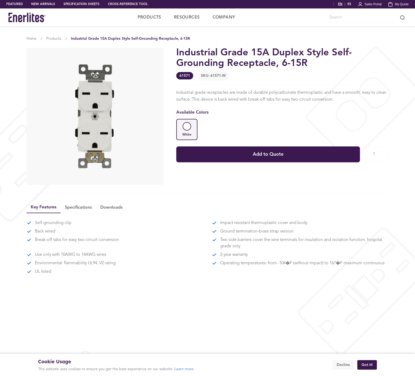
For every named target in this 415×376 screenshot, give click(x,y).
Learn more (183, 369)
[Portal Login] (370, 4)
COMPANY (224, 17)
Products (53, 39)
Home (31, 39)
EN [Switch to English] (340, 4)
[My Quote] (398, 4)
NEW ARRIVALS (43, 4)
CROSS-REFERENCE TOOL (128, 4)
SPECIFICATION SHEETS (82, 4)
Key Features (43, 207)
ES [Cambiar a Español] (349, 4)
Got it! (367, 365)
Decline (343, 365)
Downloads (111, 207)
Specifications (78, 207)
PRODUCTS (149, 17)
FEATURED (14, 4)
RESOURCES (187, 17)
